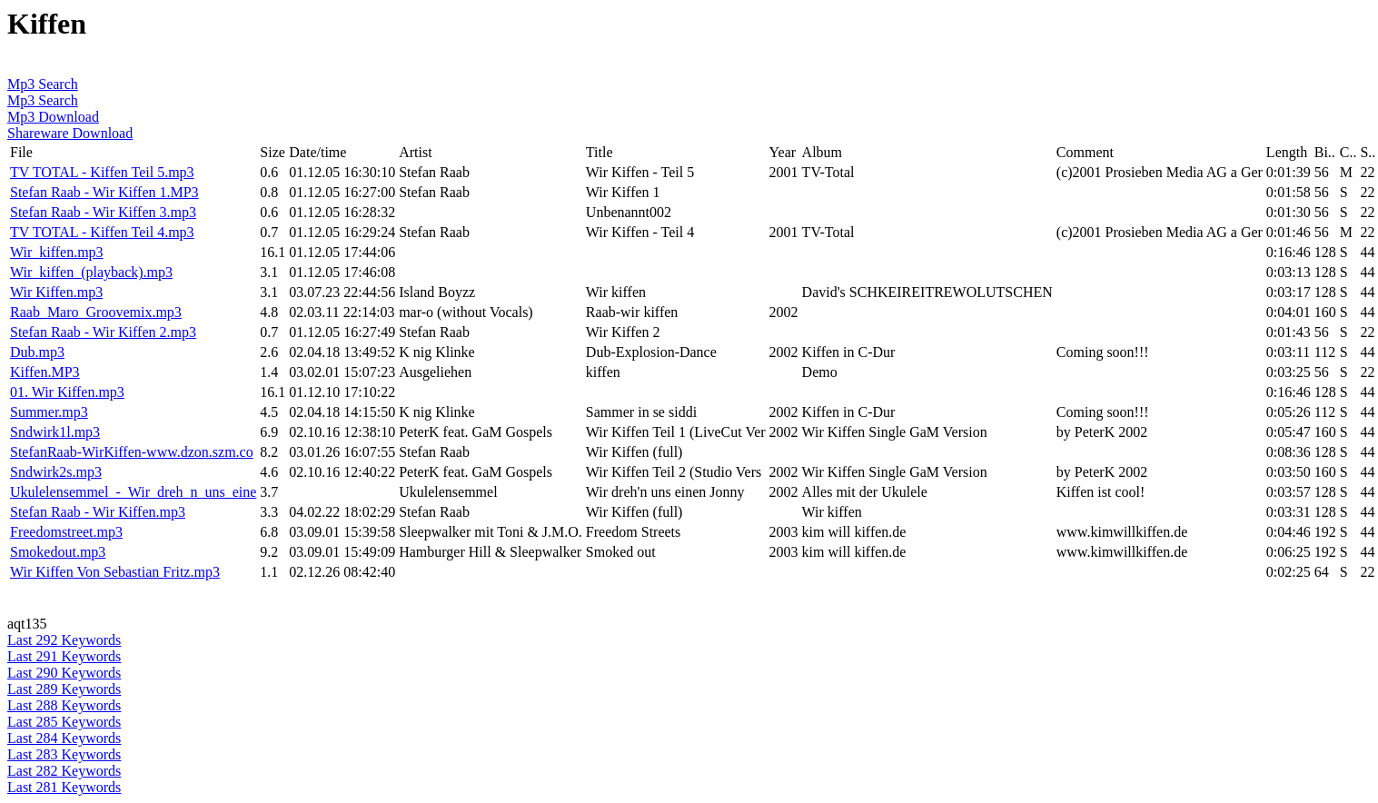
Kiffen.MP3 (45, 372)
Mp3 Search (42, 84)
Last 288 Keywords (64, 705)
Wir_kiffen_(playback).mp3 (91, 272)
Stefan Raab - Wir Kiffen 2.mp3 (103, 332)
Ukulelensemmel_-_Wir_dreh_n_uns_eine (133, 492)
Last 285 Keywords (64, 721)
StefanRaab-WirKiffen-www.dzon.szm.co (131, 452)
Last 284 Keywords (64, 738)
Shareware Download (70, 133)
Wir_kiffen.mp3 (57, 252)
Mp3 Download (53, 116)
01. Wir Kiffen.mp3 (67, 392)
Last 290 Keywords (64, 672)
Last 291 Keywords (64, 656)
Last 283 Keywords (64, 754)
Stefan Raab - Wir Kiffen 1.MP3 (104, 192)
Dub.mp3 (37, 352)
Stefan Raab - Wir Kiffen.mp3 (97, 512)
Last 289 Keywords (64, 689)
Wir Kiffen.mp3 (56, 292)
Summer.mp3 (49, 412)
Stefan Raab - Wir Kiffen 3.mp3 (103, 212)
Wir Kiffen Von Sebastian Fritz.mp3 (115, 572)
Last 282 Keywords (64, 770)
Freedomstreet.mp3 (66, 532)
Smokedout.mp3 (57, 552)
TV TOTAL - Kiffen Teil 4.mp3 (102, 232)
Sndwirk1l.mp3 (55, 432)
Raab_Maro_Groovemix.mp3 (96, 312)
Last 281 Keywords (64, 787)
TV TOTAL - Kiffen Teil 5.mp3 (102, 172)
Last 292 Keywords (64, 640)
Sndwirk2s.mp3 (56, 472)
